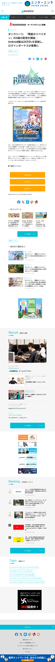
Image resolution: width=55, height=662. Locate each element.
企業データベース (17, 17)
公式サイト (27, 189)
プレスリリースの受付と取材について (27, 645)
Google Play (27, 175)
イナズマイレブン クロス (16, 567)
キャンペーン (12, 30)
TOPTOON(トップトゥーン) (16, 571)
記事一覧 (4, 17)
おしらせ (27, 651)
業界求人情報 (31, 17)
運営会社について (27, 639)
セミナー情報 (43, 17)
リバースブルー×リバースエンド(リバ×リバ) (21, 578)
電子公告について (27, 649)
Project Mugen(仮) (29, 575)
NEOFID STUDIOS (39, 582)
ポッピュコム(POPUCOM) (16, 575)
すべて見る (27, 234)
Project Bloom (37, 578)
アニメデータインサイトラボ (31, 567)
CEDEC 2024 (29, 571)
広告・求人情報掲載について (27, 643)
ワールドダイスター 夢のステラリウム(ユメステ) (21, 582)
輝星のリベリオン (13, 51)
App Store (27, 182)
